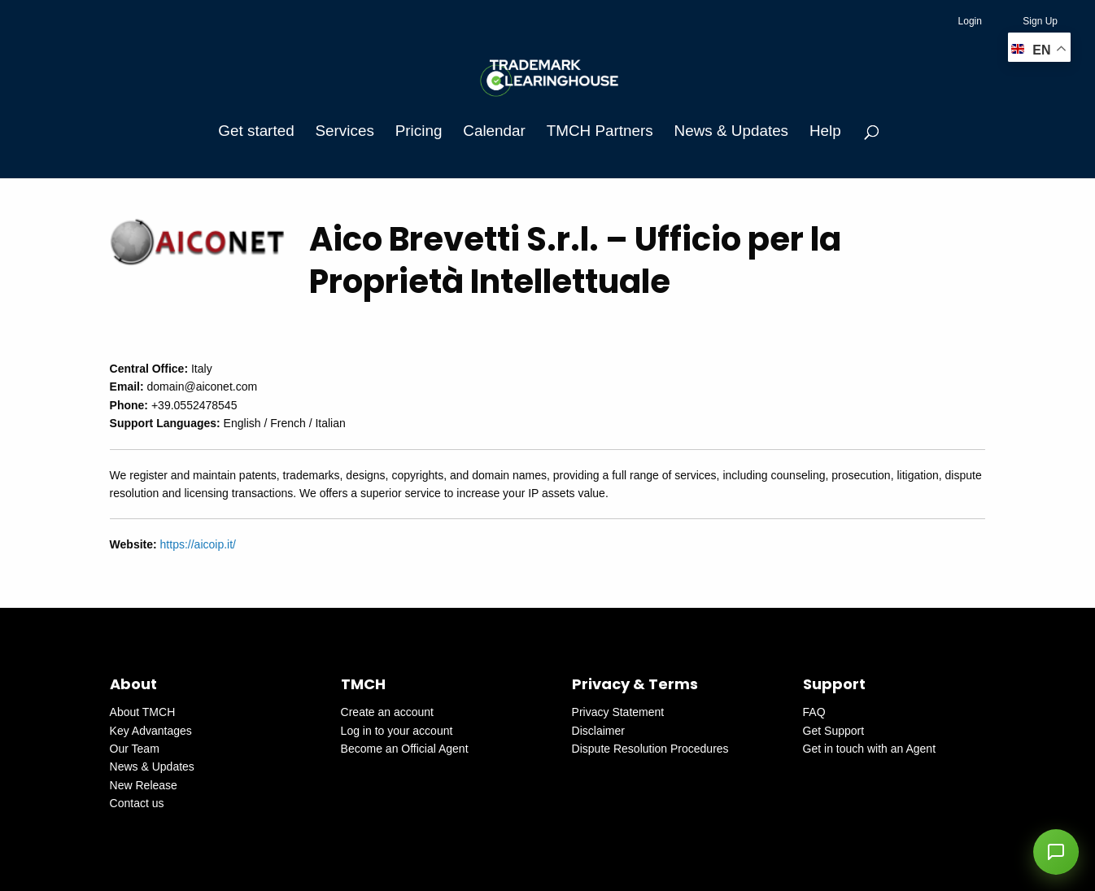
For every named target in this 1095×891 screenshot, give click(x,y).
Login (970, 21)
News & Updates (731, 130)
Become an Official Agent (405, 748)
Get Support (834, 730)
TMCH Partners (600, 130)
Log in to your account (397, 730)
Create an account (387, 711)
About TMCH (143, 711)
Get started (256, 130)
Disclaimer (598, 730)
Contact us (137, 803)
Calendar (494, 130)
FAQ (814, 711)
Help (825, 130)
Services (345, 130)
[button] (1056, 852)
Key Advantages (151, 730)
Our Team (134, 748)
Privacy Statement (618, 711)
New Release (143, 785)
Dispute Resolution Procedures (650, 748)
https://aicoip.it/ (198, 544)
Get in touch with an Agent (869, 748)
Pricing (419, 130)
